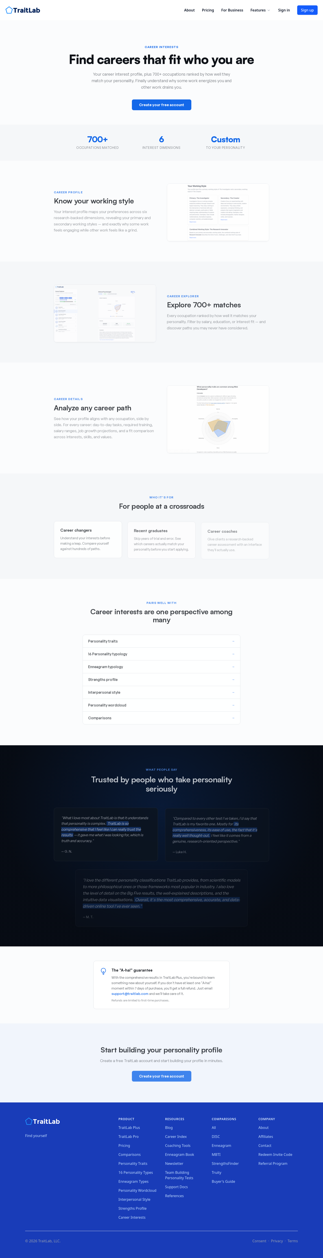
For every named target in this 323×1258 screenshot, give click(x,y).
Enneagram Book (179, 1154)
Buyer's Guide (223, 1181)
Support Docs (176, 1186)
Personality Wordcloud (137, 1190)
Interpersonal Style (134, 1199)
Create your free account (161, 105)
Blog (169, 1127)
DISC (216, 1136)
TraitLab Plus (129, 1127)
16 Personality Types (135, 1172)
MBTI (216, 1154)
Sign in (284, 10)
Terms (293, 1240)
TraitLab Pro (128, 1136)
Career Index (176, 1136)
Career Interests (132, 1217)
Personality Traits (132, 1163)
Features (260, 10)
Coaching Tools (177, 1145)
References (174, 1195)
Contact (264, 1145)
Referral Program (272, 1163)
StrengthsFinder (225, 1163)
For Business (232, 10)
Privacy (277, 1240)
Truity (216, 1172)
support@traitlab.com (129, 994)
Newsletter (174, 1163)
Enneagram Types (133, 1181)
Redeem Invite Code (275, 1154)
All (214, 1127)
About (189, 10)
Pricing (208, 10)
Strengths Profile (132, 1208)
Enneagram (221, 1145)
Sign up (307, 10)
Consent (259, 1240)
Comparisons (129, 1154)
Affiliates (265, 1136)
